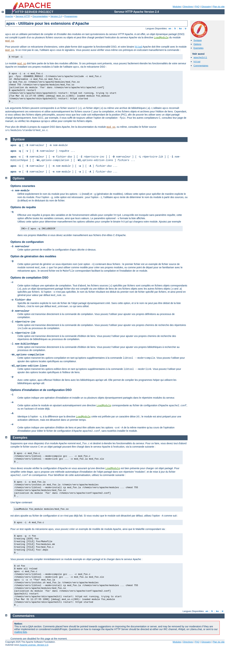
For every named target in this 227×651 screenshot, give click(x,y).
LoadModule (161, 37)
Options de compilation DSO (29, 277)
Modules (177, 6)
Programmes (70, 16)
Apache (9, 16)
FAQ (197, 6)
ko (180, 28)
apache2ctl (200, 57)
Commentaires (200, 65)
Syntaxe (197, 40)
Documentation (40, 16)
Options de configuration (27, 241)
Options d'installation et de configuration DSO (41, 389)
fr (175, 28)
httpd (138, 46)
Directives (188, 6)
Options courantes (22, 185)
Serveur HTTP (23, 16)
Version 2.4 (56, 16)
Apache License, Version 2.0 (34, 645)
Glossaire (206, 6)
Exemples (198, 48)
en (170, 28)
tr (185, 28)
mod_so (9, 41)
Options (197, 44)
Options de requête (23, 207)
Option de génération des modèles (33, 256)
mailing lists (20, 632)
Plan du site (219, 6)
